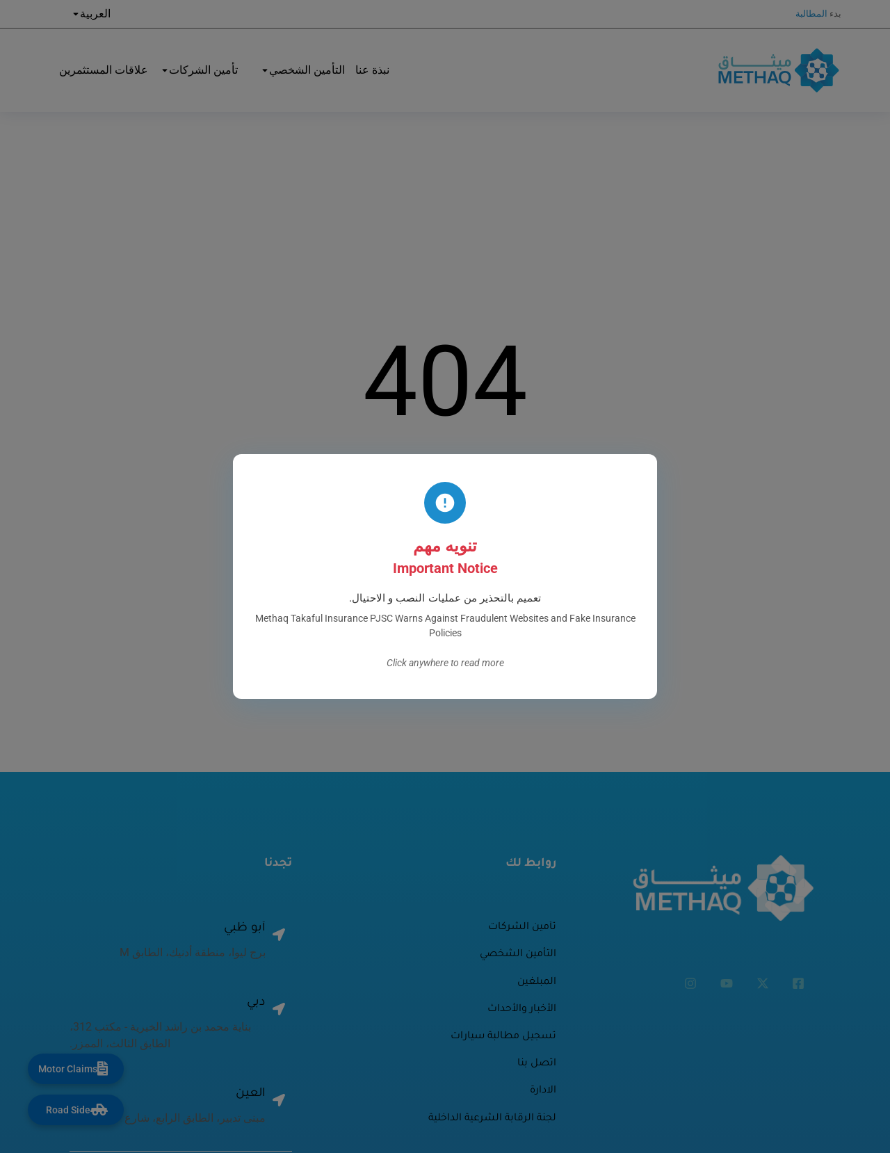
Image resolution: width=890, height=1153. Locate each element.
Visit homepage (445, 543)
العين (251, 1094)
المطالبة (811, 13)
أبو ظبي (245, 928)
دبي (256, 1003)
